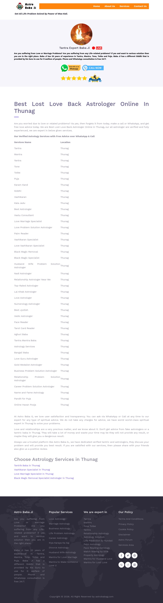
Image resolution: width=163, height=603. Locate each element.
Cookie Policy (125, 529)
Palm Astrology (92, 544)
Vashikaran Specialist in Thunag (32, 469)
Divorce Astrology (59, 547)
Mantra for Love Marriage (63, 557)
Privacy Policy (126, 524)
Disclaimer (124, 534)
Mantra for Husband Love (98, 558)
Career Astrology (58, 538)
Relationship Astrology (96, 533)
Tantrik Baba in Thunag (27, 465)
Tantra (87, 519)
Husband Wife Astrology (62, 552)
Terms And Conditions (130, 519)
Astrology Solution (94, 537)
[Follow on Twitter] (128, 555)
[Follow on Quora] (121, 565)
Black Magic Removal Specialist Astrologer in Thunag (44, 478)
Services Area (126, 545)
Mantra (88, 522)
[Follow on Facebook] (121, 555)
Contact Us (140, 6)
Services (124, 6)
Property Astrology (94, 555)
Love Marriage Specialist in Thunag (33, 473)
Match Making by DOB (96, 551)
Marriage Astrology (59, 523)
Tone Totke (90, 526)
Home (96, 6)
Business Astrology (59, 528)
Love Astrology (57, 519)
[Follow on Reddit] (128, 565)
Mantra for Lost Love (95, 562)
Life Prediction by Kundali (98, 540)
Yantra (87, 529)
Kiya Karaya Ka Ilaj (59, 542)
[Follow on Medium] (134, 565)
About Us (110, 6)
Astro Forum (125, 539)
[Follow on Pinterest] (134, 555)
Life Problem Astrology (62, 533)
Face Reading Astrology (97, 547)
